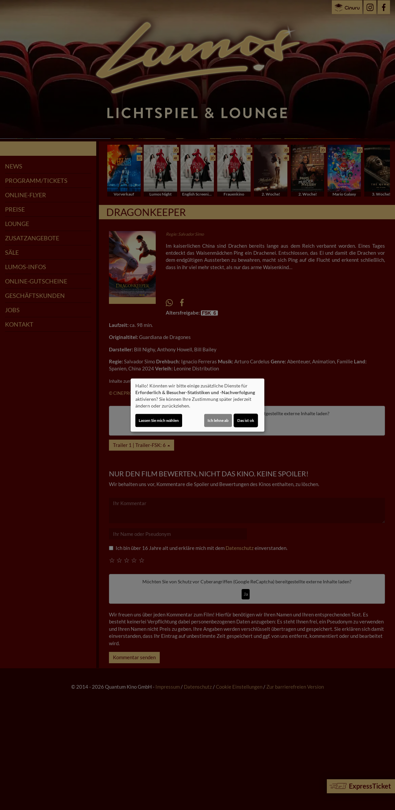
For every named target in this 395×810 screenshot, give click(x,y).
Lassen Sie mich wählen (159, 420)
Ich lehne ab (218, 420)
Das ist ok (245, 420)
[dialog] (197, 405)
